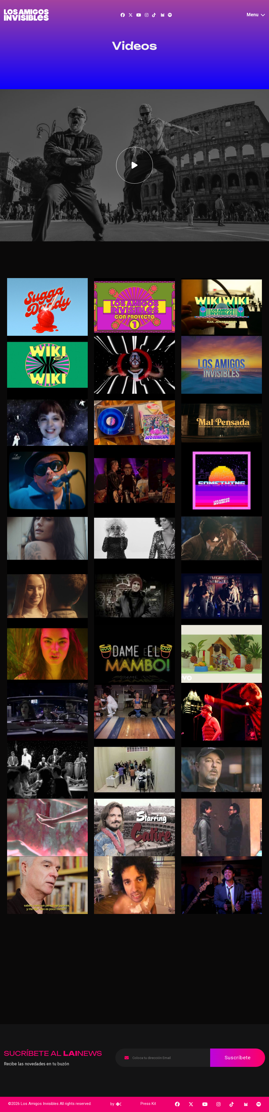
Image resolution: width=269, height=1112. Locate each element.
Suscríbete (238, 1058)
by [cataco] (116, 1104)
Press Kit (148, 1103)
